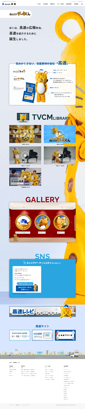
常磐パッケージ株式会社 (50, 378)
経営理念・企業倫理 (13, 370)
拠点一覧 (11, 376)
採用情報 (76, 4)
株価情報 (65, 399)
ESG (82, 4)
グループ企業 (60, 4)
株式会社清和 (47, 374)
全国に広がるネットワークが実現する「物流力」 (30, 374)
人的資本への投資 (67, 387)
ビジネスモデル (67, 374)
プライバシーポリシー (25, 407)
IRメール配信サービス (68, 378)
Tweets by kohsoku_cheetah (19, 294)
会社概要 (11, 372)
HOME (39, 4)
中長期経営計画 (67, 380)
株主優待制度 (66, 376)
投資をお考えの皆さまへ (68, 372)
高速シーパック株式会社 (50, 370)
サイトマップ (73, 1)
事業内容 (52, 4)
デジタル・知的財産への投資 (69, 385)
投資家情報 (68, 4)
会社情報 (45, 4)
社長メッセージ (12, 368)
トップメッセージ (67, 370)
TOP (46, 368)
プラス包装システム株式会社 (50, 380)
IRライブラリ (66, 389)
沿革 (10, 374)
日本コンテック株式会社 (50, 376)
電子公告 (65, 397)
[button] (13, 222)
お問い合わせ (80, 1)
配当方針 (65, 393)
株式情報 (65, 395)
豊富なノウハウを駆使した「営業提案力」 (29, 372)
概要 (22, 368)
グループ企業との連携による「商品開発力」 (29, 376)
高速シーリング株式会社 (50, 372)
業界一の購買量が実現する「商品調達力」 (29, 370)
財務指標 (65, 391)
